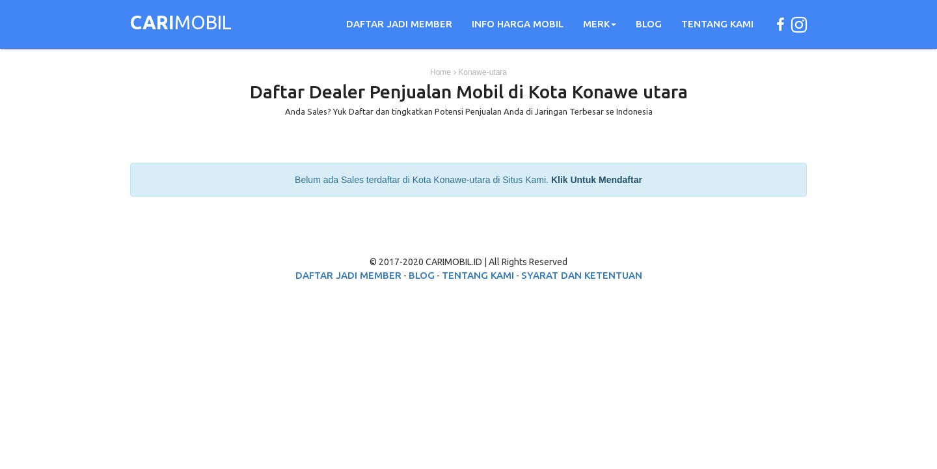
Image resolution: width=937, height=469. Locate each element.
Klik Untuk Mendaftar (596, 180)
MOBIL (181, 24)
